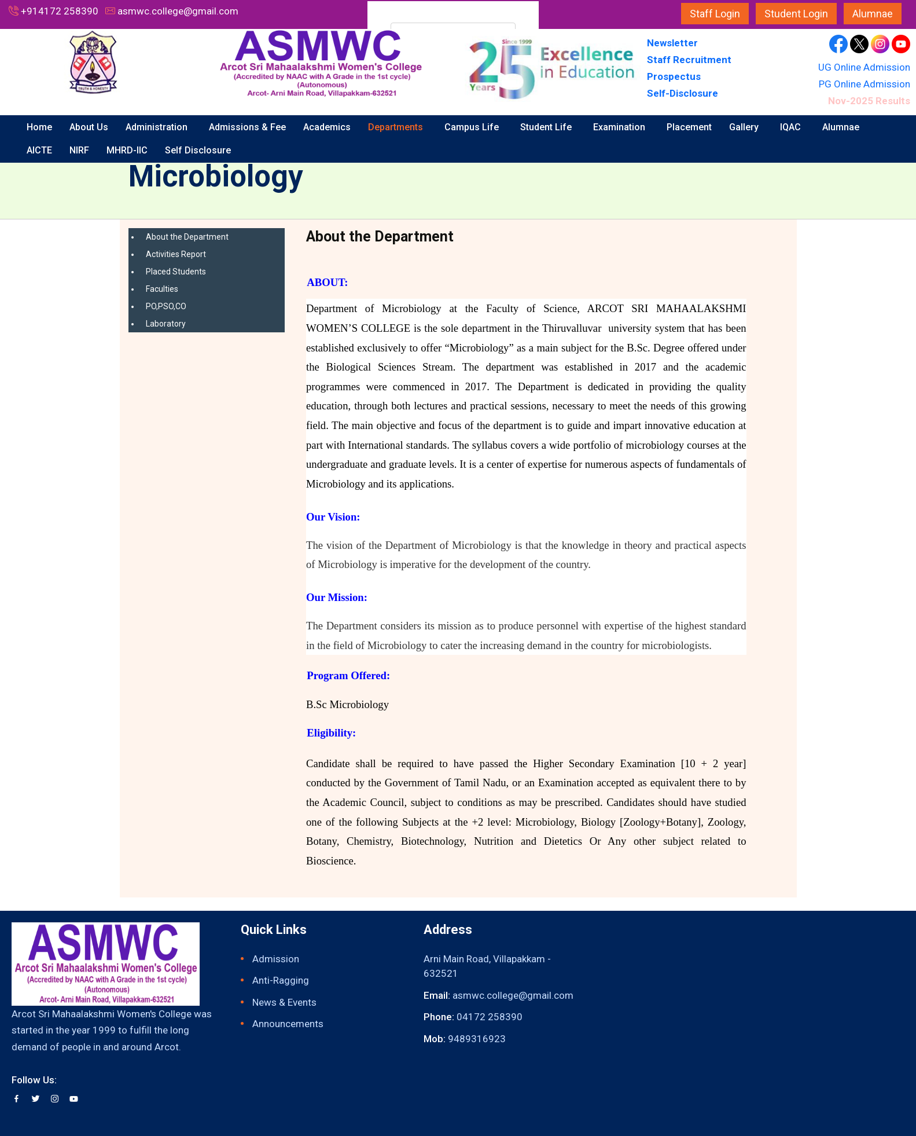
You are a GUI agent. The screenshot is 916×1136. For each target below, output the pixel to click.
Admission (275, 959)
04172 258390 (490, 1017)
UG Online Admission (864, 67)
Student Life (547, 127)
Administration (158, 127)
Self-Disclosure (682, 93)
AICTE (39, 150)
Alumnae (872, 14)
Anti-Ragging (280, 980)
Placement (689, 127)
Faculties (162, 289)
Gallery (745, 127)
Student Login (796, 14)
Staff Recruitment (689, 59)
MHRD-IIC (127, 150)
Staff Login (715, 14)
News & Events (284, 1002)
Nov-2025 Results (869, 101)
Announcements (287, 1023)
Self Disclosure (199, 150)
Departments (396, 127)
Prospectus (674, 76)
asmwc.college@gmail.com (177, 11)
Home (39, 127)
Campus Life (472, 127)
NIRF (79, 150)
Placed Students (176, 271)
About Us (88, 127)
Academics (327, 127)
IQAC (791, 127)
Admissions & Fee (247, 127)
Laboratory (166, 323)
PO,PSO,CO (166, 306)
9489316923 (477, 1039)
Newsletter (673, 43)
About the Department (187, 236)
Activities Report (176, 254)
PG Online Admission (864, 84)
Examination (620, 127)
